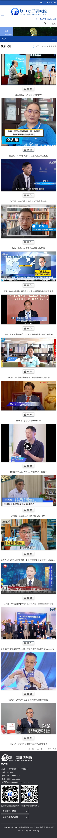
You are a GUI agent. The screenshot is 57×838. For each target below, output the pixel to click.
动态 (44, 46)
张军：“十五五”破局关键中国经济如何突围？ (28, 724)
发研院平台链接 (9, 811)
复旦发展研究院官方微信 (30, 806)
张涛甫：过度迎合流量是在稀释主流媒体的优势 (28, 676)
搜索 (54, 23)
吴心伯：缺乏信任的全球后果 (28, 401)
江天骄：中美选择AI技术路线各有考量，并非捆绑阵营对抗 (28, 584)
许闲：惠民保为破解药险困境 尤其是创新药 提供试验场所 (28, 314)
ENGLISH (51, 3)
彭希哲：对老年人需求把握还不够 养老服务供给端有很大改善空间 (28, 540)
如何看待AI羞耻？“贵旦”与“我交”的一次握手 (28, 448)
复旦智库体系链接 (10, 817)
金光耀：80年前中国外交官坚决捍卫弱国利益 (28, 127)
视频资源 (52, 46)
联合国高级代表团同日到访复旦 (28, 75)
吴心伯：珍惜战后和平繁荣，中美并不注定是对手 (28, 358)
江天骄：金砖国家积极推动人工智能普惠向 (28, 180)
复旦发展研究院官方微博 (10, 806)
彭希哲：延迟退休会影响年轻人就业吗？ (28, 496)
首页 (37, 46)
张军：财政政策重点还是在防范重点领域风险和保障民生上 (28, 271)
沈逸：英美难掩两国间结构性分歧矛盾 (28, 226)
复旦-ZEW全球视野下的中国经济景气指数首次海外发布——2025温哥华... (28, 628)
